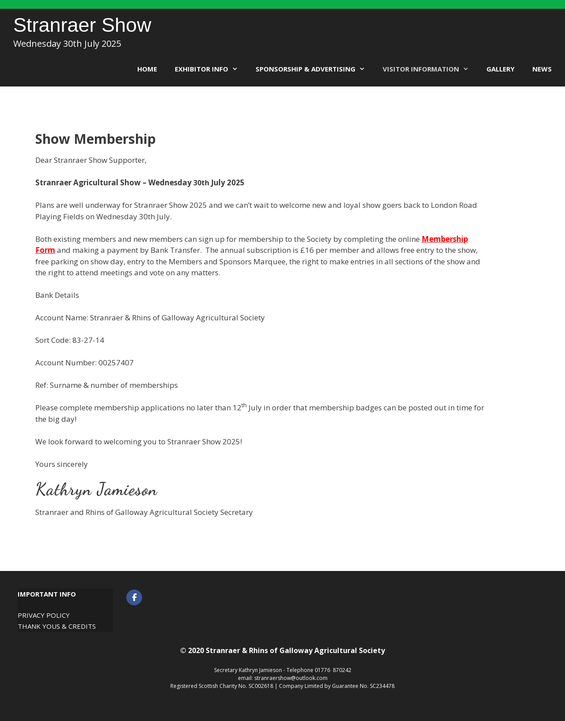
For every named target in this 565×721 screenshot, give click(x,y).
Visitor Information (430, 69)
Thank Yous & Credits (57, 626)
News (542, 68)
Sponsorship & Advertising (315, 69)
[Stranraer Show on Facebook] (134, 597)
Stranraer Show (82, 25)
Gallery (500, 68)
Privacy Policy (44, 615)
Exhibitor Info (211, 69)
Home (147, 68)
